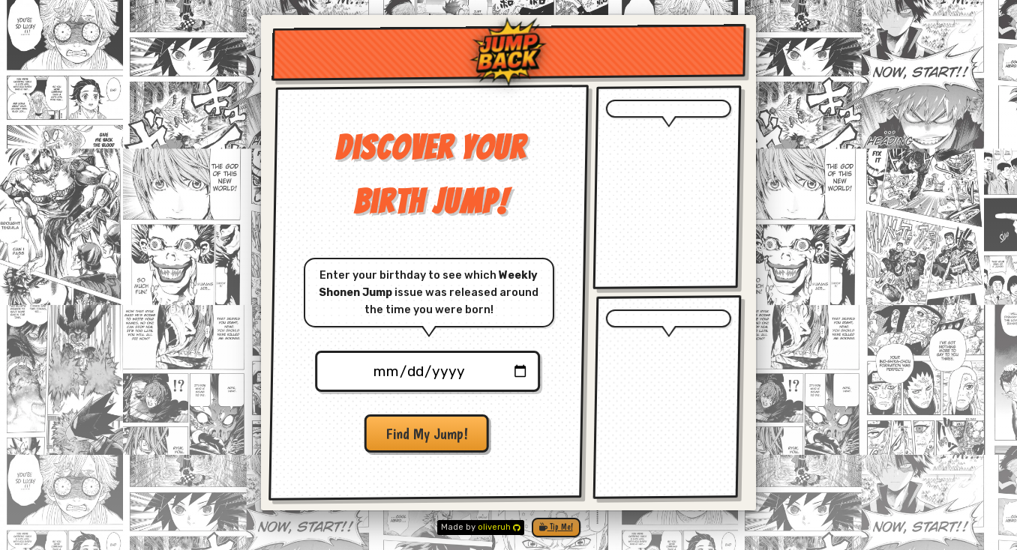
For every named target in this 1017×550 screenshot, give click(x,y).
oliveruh (499, 527)
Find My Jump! (426, 433)
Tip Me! (556, 527)
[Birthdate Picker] (426, 371)
